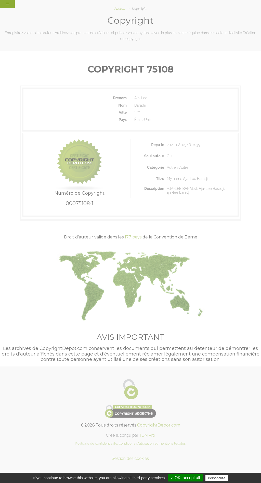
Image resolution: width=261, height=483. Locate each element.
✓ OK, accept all (185, 478)
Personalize (216, 478)
